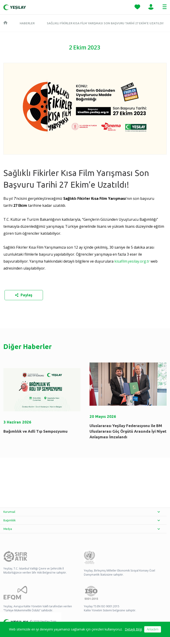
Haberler (27, 23)
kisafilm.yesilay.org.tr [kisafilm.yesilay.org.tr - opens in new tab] (132, 261)
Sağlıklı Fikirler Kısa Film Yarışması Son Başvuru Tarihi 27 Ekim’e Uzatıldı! (105, 23)
